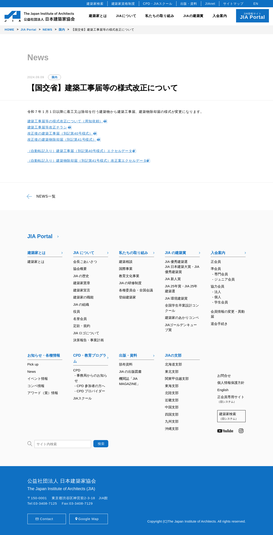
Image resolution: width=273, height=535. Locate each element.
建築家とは (98, 16)
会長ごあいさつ (85, 262)
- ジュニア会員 (223, 279)
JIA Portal (40, 236)
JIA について (83, 253)
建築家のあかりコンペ (182, 318)
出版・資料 (188, 3)
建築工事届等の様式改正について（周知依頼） (65, 121)
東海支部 (172, 386)
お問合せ (224, 376)
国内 (55, 77)
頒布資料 (126, 364)
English (222, 390)
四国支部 (172, 414)
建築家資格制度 (123, 3)
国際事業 (126, 269)
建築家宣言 (81, 290)
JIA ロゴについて (86, 333)
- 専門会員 (220, 274)
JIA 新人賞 (173, 279)
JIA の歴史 (81, 276)
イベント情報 (37, 378)
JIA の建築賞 (175, 253)
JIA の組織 (81, 304)
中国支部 (172, 407)
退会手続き (219, 324)
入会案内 (218, 253)
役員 (76, 311)
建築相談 (126, 262)
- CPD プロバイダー (90, 391)
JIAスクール (82, 398)
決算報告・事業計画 (88, 340)
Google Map (88, 519)
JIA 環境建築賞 (176, 298)
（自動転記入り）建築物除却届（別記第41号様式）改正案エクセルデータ (87, 160)
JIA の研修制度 (130, 283)
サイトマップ (233, 3)
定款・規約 (81, 326)
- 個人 (216, 297)
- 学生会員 (220, 302)
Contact (46, 519)
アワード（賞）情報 (42, 393)
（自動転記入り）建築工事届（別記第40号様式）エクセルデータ (80, 151)
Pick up (33, 364)
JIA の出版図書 (130, 371)
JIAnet (210, 3)
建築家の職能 (83, 297)
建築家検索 (95, 3)
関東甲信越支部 (177, 378)
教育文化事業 (129, 276)
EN (256, 3)
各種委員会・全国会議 (136, 290)
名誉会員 (80, 319)
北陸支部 (172, 393)
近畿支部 (172, 400)
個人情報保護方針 (230, 383)
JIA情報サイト (252, 16)
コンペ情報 (35, 386)
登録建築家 (127, 297)
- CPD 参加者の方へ (90, 386)
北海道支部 (173, 364)
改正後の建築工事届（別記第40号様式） (60, 133)
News (31, 371)
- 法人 (216, 292)
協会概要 (80, 269)
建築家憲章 (81, 283)
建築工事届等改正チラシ (47, 127)
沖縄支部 (172, 429)
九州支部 (172, 421)
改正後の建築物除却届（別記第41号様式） (62, 139)
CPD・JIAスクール (157, 3)
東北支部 (172, 371)
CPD (76, 370)
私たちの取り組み (133, 253)
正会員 (216, 262)
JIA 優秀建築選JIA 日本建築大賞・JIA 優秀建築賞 (182, 267)
